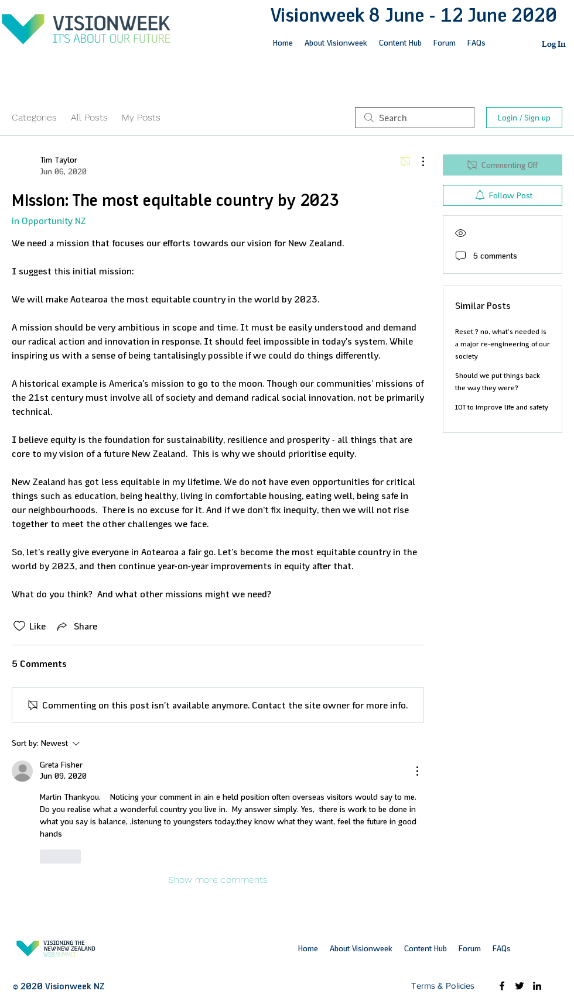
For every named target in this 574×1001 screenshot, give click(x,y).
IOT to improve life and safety (501, 407)
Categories (34, 117)
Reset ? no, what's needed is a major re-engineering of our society (502, 344)
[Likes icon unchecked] (19, 626)
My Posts (141, 117)
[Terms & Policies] (442, 985)
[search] (414, 117)
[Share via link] (76, 626)
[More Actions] (417, 161)
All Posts (89, 117)
